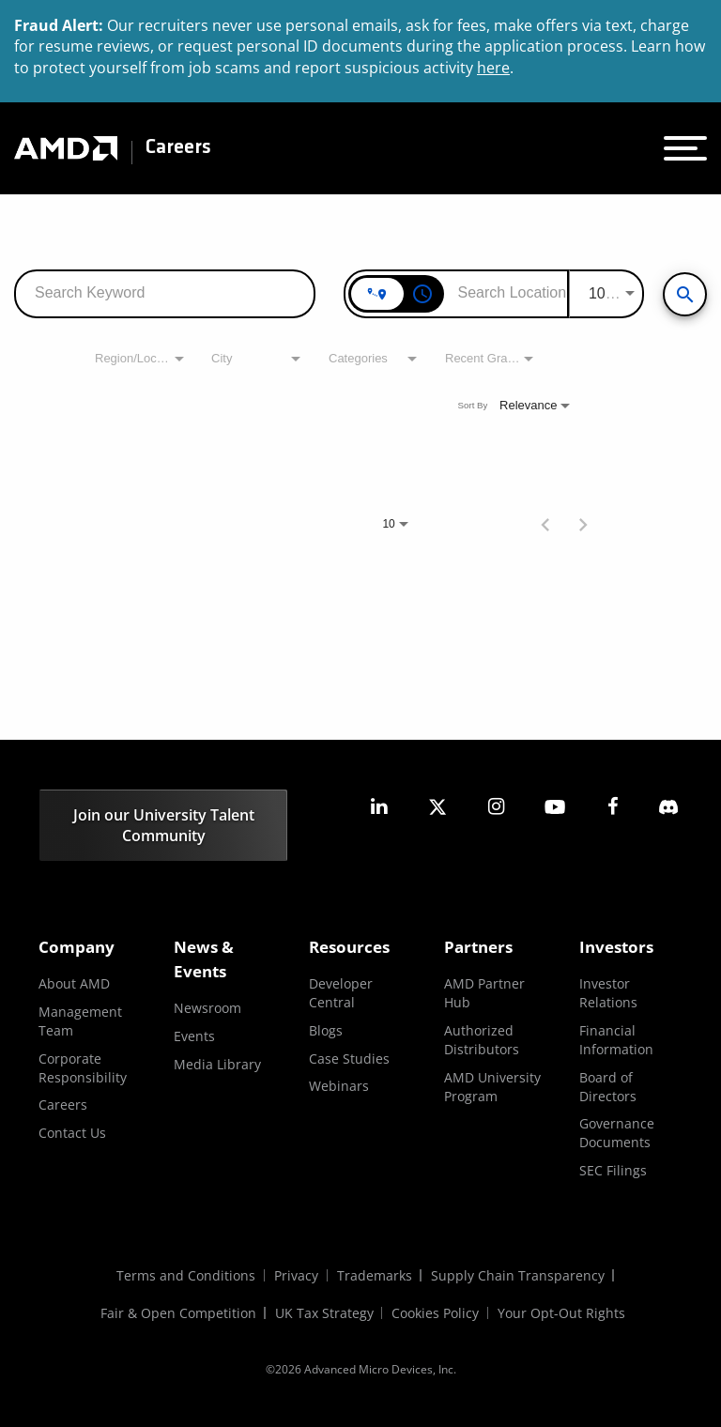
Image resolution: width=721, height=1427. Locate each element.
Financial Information (616, 1039)
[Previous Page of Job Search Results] (545, 523)
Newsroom (207, 1008)
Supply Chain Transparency (518, 1275)
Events (194, 1036)
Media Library (217, 1064)
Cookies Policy (436, 1313)
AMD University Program (492, 1086)
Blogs (326, 1030)
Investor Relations (608, 992)
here (493, 67)
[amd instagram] (496, 806)
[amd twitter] (437, 806)
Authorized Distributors (481, 1039)
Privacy (296, 1275)
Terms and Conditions (185, 1275)
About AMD (74, 983)
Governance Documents (616, 1132)
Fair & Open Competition (178, 1313)
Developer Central (341, 992)
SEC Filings (613, 1170)
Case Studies (349, 1058)
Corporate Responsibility (82, 1068)
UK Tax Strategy (324, 1313)
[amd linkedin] (379, 806)
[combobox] (165, 292)
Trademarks (374, 1275)
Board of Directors (608, 1086)
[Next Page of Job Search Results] (583, 523)
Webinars (339, 1086)
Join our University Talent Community (163, 825)
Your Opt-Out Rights (562, 1313)
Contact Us (72, 1133)
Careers (178, 148)
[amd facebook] (613, 806)
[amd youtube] (555, 806)
